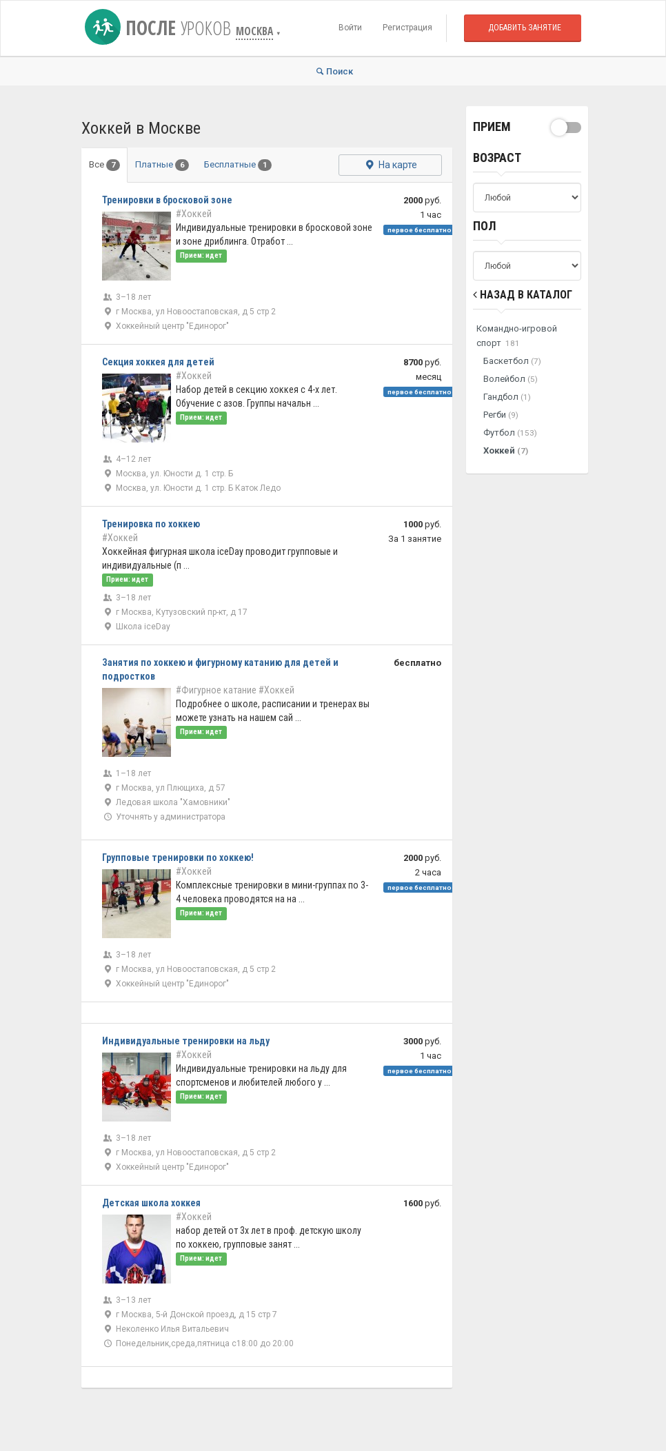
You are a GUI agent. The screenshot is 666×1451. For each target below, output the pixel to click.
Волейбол (510, 379)
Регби (500, 414)
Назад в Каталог (522, 294)
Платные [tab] (162, 165)
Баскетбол (512, 361)
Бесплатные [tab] (238, 165)
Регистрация (407, 27)
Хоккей (505, 450)
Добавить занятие (524, 27)
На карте (390, 164)
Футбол (510, 432)
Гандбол (507, 397)
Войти (350, 27)
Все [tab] (104, 165)
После (160, 27)
